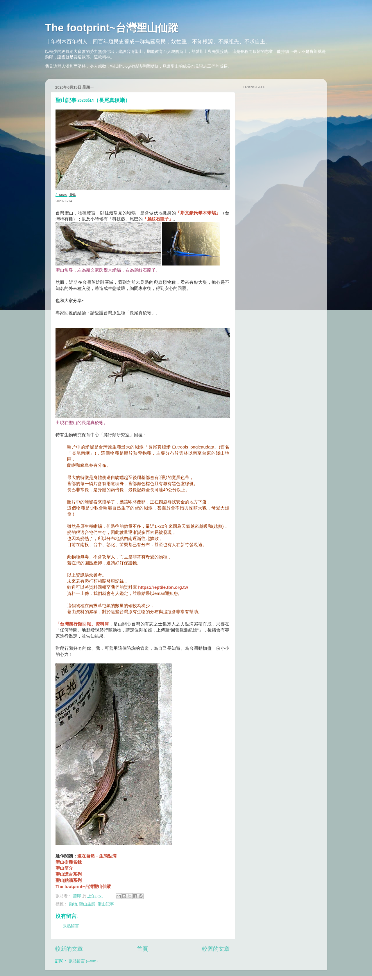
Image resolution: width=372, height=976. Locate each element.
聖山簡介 (64, 868)
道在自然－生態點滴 (97, 855)
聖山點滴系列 (69, 880)
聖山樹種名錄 (69, 862)
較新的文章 (69, 949)
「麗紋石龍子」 (158, 218)
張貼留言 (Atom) (83, 961)
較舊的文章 (216, 949)
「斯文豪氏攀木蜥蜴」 (198, 212)
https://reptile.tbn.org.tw (163, 587)
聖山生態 (87, 904)
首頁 (142, 949)
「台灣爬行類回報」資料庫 (82, 623)
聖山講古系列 (69, 874)
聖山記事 (106, 904)
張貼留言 (71, 926)
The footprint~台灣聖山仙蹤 (111, 28)
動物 (73, 904)
